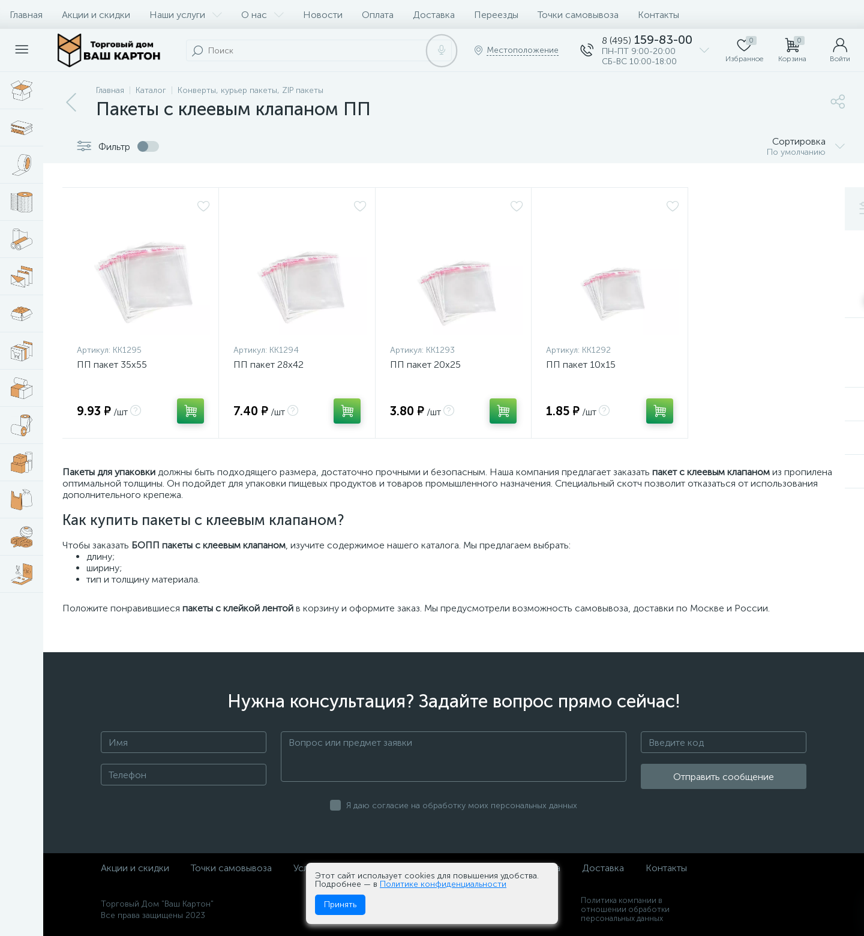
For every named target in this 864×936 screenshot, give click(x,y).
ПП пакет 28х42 (268, 364)
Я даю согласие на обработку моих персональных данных (461, 805)
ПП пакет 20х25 (425, 364)
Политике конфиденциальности (443, 884)
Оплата (378, 14)
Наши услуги (185, 14)
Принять (340, 904)
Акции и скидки (96, 14)
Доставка (434, 14)
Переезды (496, 14)
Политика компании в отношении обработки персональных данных (625, 909)
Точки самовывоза (578, 14)
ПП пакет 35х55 (112, 364)
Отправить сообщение (723, 776)
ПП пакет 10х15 (581, 364)
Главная (26, 14)
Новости (323, 14)
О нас (262, 14)
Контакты (658, 14)
